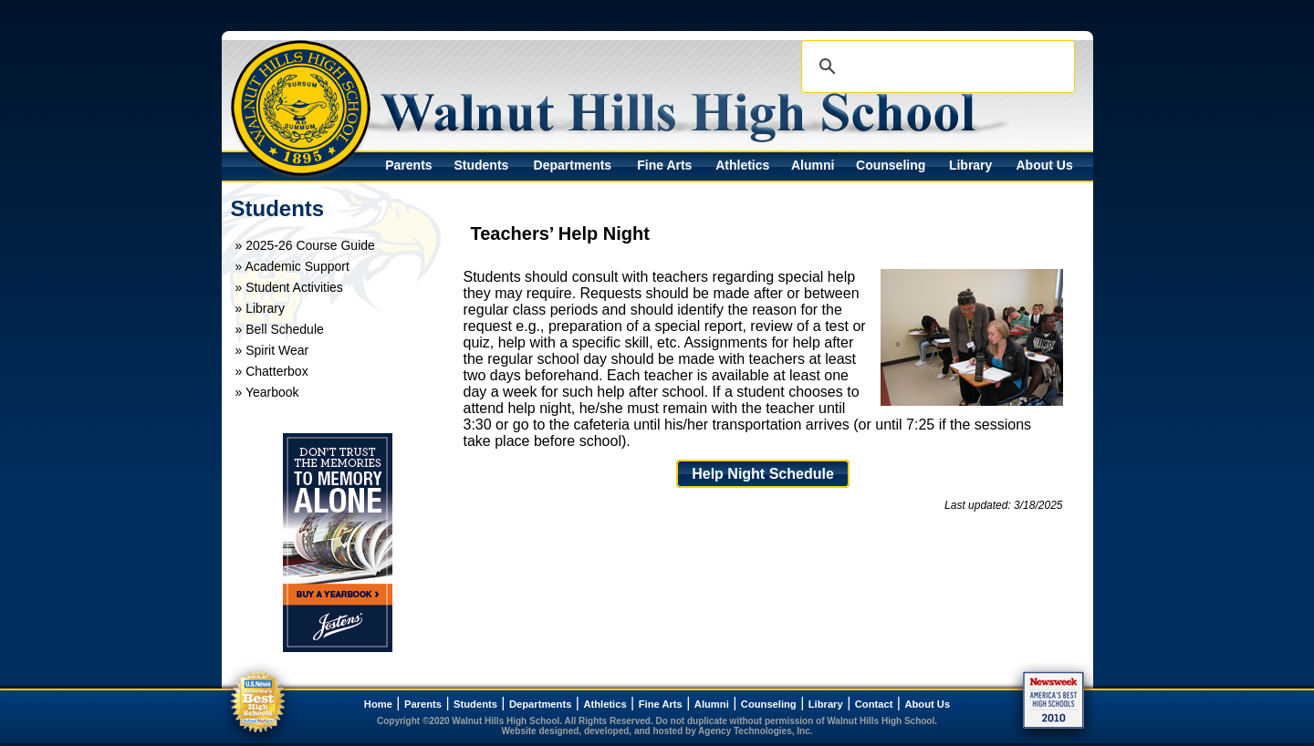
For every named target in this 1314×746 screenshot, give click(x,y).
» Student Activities (289, 287)
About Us (1044, 165)
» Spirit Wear (272, 350)
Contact (874, 704)
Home (378, 704)
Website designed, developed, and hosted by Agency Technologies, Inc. (657, 731)
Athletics (742, 165)
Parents (408, 165)
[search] (935, 67)
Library (970, 165)
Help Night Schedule (763, 474)
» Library (260, 308)
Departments (573, 165)
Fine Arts (664, 165)
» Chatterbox (271, 371)
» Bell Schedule (279, 329)
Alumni (812, 165)
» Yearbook (267, 392)
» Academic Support (292, 266)
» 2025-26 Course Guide (305, 245)
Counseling (890, 165)
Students (481, 165)
